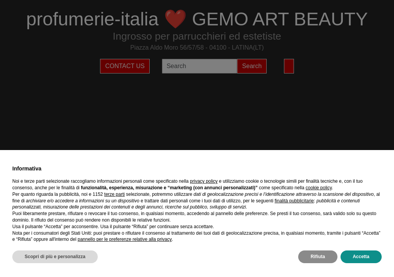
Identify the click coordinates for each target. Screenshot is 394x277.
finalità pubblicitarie (294, 201)
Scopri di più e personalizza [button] (55, 256)
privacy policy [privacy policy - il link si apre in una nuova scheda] (204, 181)
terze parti (114, 194)
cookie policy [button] (319, 187)
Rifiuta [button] (318, 256)
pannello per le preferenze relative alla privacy (125, 239)
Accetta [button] (361, 256)
